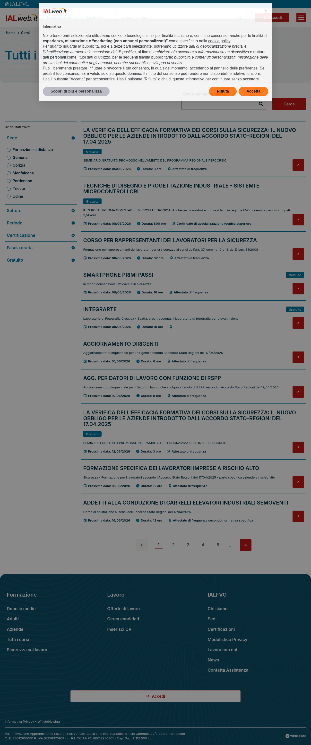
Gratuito (41, 260)
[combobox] (181, 17)
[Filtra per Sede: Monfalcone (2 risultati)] (41, 173)
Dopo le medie (21, 608)
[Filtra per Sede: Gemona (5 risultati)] (41, 158)
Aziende (15, 629)
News (213, 659)
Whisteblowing (48, 721)
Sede (41, 138)
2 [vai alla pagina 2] (173, 544)
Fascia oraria (41, 248)
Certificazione (41, 235)
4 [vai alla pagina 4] (203, 544)
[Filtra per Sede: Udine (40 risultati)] (41, 196)
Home (11, 33)
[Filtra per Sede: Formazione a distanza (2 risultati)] (41, 150)
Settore (41, 210)
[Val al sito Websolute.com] (295, 736)
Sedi (212, 618)
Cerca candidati (123, 618)
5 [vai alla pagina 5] (217, 544)
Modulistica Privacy (227, 639)
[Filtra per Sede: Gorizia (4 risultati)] (41, 165)
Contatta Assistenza (228, 670)
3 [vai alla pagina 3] (188, 544)
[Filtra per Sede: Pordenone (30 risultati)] (41, 181)
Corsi (25, 33)
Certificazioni (221, 629)
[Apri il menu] (301, 17)
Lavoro (96, 17)
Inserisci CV (119, 629)
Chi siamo (218, 608)
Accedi (272, 17)
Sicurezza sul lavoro (27, 649)
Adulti (13, 618)
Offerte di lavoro (123, 608)
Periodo (41, 223)
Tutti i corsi (18, 639)
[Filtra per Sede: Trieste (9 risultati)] (41, 189)
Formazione (62, 17)
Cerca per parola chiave (204, 94)
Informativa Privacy (19, 721)
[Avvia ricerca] (239, 17)
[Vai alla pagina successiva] (245, 545)
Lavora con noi (222, 649)
